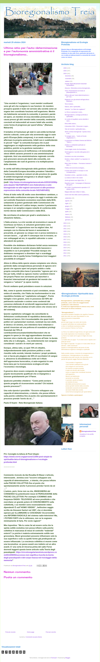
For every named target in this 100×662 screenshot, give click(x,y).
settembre (68, 198)
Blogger (67, 658)
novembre (68, 78)
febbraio (68, 217)
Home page (30, 632)
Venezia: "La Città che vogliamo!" (75, 109)
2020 (65, 231)
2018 (65, 237)
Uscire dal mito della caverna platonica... (77, 194)
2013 (65, 250)
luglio (67, 203)
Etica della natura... (71, 123)
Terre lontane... (69, 104)
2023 (65, 223)
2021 (65, 228)
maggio (67, 209)
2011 (65, 256)
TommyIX (54, 658)
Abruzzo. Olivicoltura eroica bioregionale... (78, 88)
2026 (65, 68)
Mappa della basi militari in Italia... (75, 192)
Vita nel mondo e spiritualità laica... (75, 129)
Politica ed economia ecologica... (75, 168)
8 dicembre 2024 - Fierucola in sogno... (77, 126)
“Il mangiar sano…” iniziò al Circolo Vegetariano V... (75, 137)
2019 (65, 234)
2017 (65, 239)
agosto (67, 201)
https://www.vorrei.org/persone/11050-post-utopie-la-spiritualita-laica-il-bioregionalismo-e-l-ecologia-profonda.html (28, 459)
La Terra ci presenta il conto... (74, 112)
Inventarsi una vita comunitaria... (75, 156)
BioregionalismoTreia (89, 431)
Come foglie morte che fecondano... (76, 149)
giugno (67, 206)
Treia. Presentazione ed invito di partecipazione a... (75, 91)
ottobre (67, 81)
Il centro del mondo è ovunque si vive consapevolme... (76, 171)
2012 (65, 253)
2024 (65, 73)
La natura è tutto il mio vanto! (74, 177)
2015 (65, 245)
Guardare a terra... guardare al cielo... (76, 175)
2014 (65, 247)
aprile (67, 211)
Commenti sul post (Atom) (34, 637)
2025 (65, 71)
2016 (65, 242)
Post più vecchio (51, 632)
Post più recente (10, 632)
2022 (65, 226)
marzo (67, 214)
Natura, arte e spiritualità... (73, 106)
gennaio (68, 220)
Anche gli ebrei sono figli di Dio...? (75, 180)
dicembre (68, 76)
